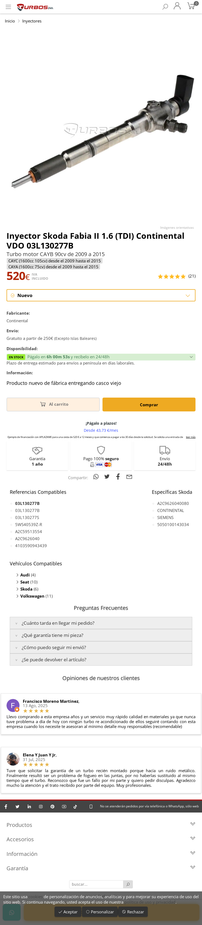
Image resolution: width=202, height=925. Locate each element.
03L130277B (27, 510)
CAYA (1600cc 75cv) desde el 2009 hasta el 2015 (53, 266)
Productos (101, 825)
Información (101, 854)
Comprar (149, 404)
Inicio (10, 21)
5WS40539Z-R (28, 524)
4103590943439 (31, 545)
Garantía (101, 868)
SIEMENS (165, 517)
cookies (35, 896)
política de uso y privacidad (149, 902)
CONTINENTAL (170, 510)
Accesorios (101, 839)
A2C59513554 (28, 531)
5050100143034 (173, 524)
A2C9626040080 (173, 503)
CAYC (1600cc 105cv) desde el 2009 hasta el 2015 (54, 260)
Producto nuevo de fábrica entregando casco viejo (64, 383)
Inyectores (31, 21)
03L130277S (27, 517)
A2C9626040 (27, 538)
